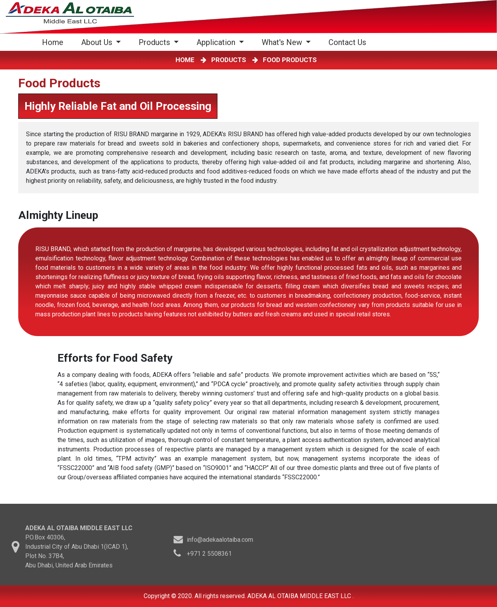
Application (216, 42)
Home (54, 42)
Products (155, 42)
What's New (283, 42)
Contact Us (347, 42)
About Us (97, 42)
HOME (187, 60)
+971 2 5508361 (209, 555)
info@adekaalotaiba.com (220, 541)
